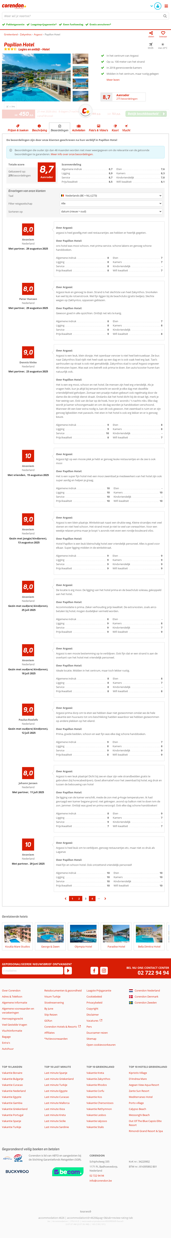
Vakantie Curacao (12, 1085)
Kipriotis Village (138, 1073)
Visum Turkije (52, 996)
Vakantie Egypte (11, 1097)
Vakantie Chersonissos (100, 1103)
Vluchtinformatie (12, 1030)
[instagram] (104, 970)
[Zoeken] (165, 16)
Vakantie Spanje (11, 1121)
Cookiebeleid (94, 996)
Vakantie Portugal (12, 1115)
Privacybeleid (94, 1002)
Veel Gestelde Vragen (14, 1024)
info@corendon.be (101, 1180)
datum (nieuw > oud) (73, 211)
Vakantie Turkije (11, 1127)
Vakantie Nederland (14, 1091)
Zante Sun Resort (139, 1091)
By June (48, 1008)
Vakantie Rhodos (97, 1085)
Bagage (6, 1036)
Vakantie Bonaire (12, 1073)
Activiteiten (78, 130)
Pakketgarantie (15, 24)
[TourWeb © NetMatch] (85, 1211)
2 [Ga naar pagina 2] (79, 898)
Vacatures (92, 1020)
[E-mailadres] (32, 970)
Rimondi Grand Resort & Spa (146, 1131)
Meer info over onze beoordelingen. (72, 154)
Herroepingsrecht (12, 1018)
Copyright (92, 1008)
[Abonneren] (68, 970)
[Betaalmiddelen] (17, 1171)
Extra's (6, 1042)
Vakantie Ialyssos (97, 1121)
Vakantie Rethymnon (99, 1109)
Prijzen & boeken (18, 130)
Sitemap (91, 1038)
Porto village (136, 1103)
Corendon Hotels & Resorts (60, 1026)
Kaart (115, 130)
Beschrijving (39, 130)
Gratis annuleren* (100, 24)
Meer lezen (113, 80)
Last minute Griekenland (59, 1079)
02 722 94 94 (153, 973)
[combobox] (85, 16)
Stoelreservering (54, 1002)
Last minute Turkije (55, 1085)
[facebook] (94, 970)
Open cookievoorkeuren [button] (101, 1044)
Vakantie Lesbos (96, 1115)
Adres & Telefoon (12, 996)
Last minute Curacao (56, 1097)
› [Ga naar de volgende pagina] (105, 900)
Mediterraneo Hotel (141, 1097)
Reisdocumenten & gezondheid (63, 990)
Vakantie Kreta (95, 1073)
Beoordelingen (59, 130)
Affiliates (49, 1032)
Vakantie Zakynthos (98, 1079)
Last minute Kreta (55, 1115)
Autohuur (8, 1049)
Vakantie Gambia (12, 1103)
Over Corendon (11, 990)
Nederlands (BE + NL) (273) (79, 195)
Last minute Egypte (55, 1091)
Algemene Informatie (14, 1002)
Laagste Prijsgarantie (99, 990)
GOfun (48, 1020)
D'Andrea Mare (138, 1079)
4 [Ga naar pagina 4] (92, 898)
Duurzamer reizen (97, 1032)
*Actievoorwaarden (56, 1038)
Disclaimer (93, 1014)
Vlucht (126, 130)
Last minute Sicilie (55, 1121)
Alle (63, 203)
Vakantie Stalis (95, 1127)
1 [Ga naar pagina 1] (72, 898)
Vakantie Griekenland (14, 1109)
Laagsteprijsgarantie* (44, 24)
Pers (89, 1026)
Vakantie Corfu (95, 1091)
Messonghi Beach (139, 1115)
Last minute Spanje (55, 1073)
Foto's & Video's (98, 130)
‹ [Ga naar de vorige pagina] (65, 900)
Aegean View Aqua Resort (144, 1085)
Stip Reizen (50, 1014)
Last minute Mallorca (56, 1103)
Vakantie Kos (94, 1097)
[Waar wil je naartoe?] (85, 16)
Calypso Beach (137, 1109)
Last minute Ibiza (54, 1109)
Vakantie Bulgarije (12, 1079)
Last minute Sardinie (56, 1127)
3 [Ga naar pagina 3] (85, 898)
